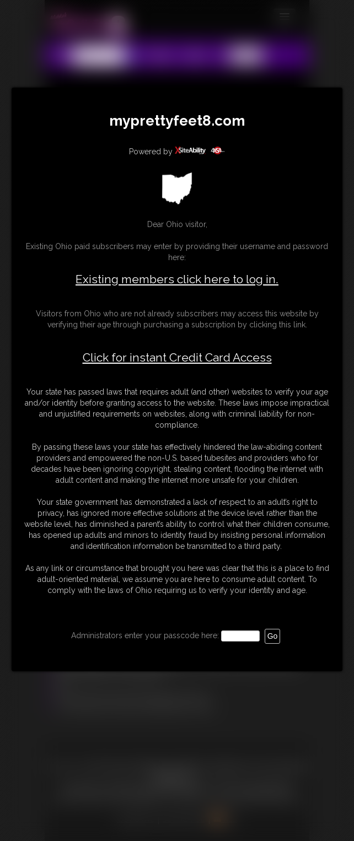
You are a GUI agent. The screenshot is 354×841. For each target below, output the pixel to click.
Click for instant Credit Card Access (177, 357)
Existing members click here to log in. (177, 279)
